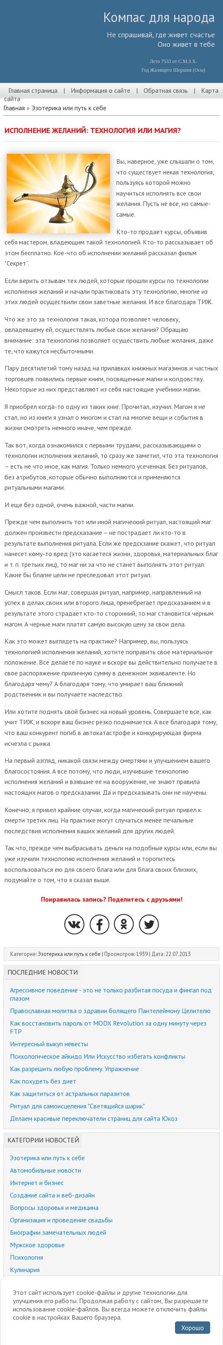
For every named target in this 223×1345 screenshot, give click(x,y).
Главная (14, 108)
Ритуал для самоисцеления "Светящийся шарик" (77, 1106)
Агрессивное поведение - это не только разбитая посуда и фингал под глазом (111, 994)
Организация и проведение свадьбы (61, 1220)
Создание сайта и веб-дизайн (52, 1195)
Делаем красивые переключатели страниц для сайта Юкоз (93, 1118)
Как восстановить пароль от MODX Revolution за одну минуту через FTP (108, 1027)
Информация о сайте (100, 90)
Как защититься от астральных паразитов (70, 1093)
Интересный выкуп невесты (49, 1044)
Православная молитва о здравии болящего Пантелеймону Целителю (110, 1010)
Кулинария (25, 1269)
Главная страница (33, 90)
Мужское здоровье (37, 1245)
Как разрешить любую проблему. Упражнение (74, 1068)
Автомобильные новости (45, 1170)
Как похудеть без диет (43, 1081)
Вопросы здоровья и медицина (54, 1207)
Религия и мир (29, 1282)
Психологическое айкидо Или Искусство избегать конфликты (97, 1056)
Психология (26, 1257)
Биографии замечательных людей (58, 1232)
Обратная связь (166, 90)
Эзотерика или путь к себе (68, 108)
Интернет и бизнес (37, 1182)
